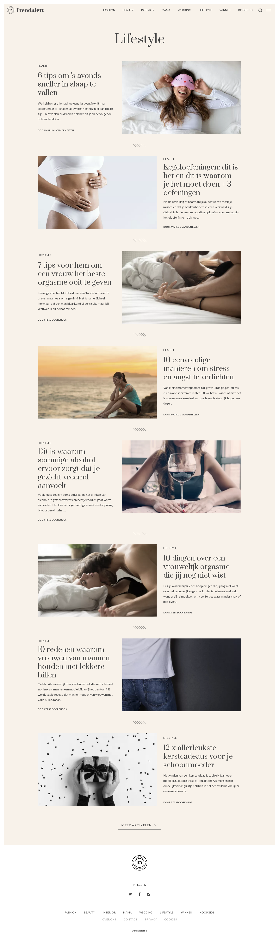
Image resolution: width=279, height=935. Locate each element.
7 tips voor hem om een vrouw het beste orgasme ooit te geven (74, 274)
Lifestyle (205, 10)
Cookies (170, 919)
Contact (130, 919)
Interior (147, 10)
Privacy (151, 919)
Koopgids (245, 10)
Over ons (109, 919)
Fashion (109, 10)
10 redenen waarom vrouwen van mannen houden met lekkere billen (74, 662)
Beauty (128, 10)
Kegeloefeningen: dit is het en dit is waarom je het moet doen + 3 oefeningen (200, 180)
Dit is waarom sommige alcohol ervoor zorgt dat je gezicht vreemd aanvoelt (69, 468)
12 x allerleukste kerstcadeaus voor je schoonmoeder (198, 756)
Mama (166, 10)
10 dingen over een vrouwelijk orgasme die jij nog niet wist (196, 567)
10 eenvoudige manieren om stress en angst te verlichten (198, 368)
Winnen (225, 10)
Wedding (184, 10)
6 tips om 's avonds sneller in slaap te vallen (69, 84)
